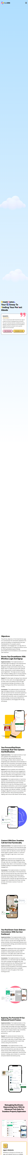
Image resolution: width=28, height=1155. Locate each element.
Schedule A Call (19, 331)
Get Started (7, 331)
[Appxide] (10, 3)
